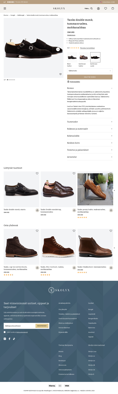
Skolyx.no (91, 360)
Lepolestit (91, 314)
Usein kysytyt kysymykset (68, 318)
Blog (60, 356)
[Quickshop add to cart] (37, 210)
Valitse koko (90, 71)
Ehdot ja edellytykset (66, 323)
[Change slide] (7, 79)
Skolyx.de (91, 370)
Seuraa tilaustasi (64, 328)
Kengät (13, 15)
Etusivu (6, 15)
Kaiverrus (91, 328)
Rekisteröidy (42, 326)
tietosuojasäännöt (22, 332)
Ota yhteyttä (63, 309)
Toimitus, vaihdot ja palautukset (69, 314)
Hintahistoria (71, 35)
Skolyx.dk (91, 365)
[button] (18, 2)
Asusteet (91, 332)
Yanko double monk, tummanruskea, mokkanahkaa (42, 15)
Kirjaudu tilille (63, 332)
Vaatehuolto (92, 323)
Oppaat (90, 337)
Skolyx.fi (91, 374)
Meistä (61, 351)
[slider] (33, 48)
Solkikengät (20, 15)
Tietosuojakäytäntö (65, 370)
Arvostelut (89, 157)
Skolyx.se (91, 356)
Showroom (62, 365)
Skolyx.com (92, 351)
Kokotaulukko (73, 81)
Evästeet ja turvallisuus (66, 374)
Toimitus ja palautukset (89, 150)
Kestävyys (62, 360)
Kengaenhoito (93, 318)
